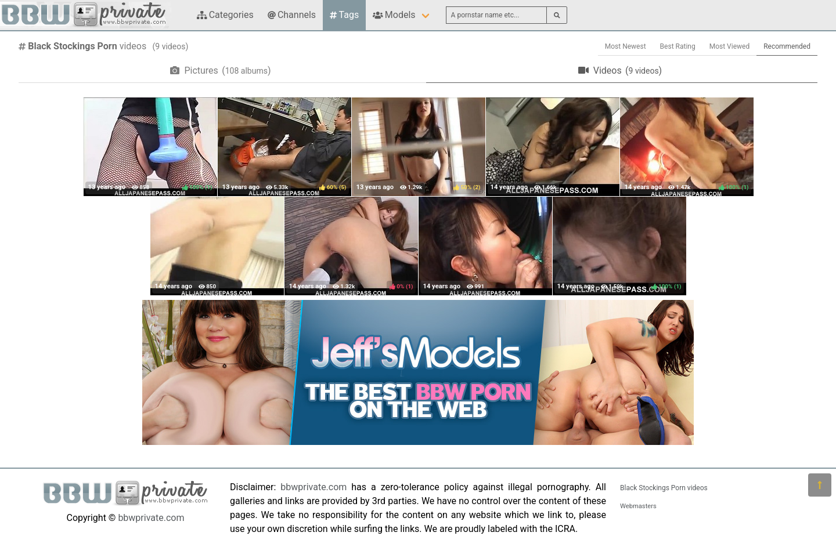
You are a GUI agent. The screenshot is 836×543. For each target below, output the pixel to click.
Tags (344, 14)
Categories (225, 14)
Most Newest (625, 46)
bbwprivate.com (151, 517)
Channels (292, 14)
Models (394, 14)
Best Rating (678, 46)
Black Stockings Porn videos (664, 488)
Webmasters (638, 506)
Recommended (786, 46)
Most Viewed (729, 46)
